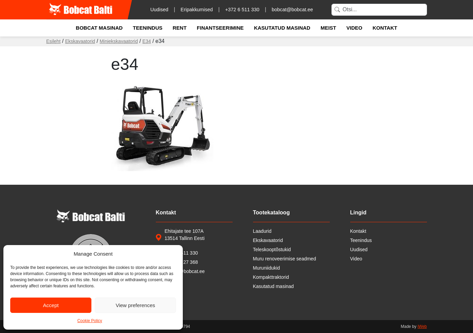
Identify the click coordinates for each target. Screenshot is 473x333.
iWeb (422, 326)
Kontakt (384, 28)
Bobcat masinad (99, 28)
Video (354, 28)
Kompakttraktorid (271, 277)
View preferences (135, 305)
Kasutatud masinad (282, 28)
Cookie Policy (89, 320)
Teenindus (148, 28)
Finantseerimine (220, 28)
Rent (180, 28)
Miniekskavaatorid (119, 41)
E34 (147, 41)
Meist (328, 28)
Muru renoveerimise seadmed (284, 258)
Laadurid (262, 231)
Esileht (53, 41)
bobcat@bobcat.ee (292, 9)
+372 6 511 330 (242, 9)
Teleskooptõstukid (272, 249)
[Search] (379, 10)
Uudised (159, 9)
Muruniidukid (266, 268)
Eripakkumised (197, 9)
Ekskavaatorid (80, 41)
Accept (51, 305)
